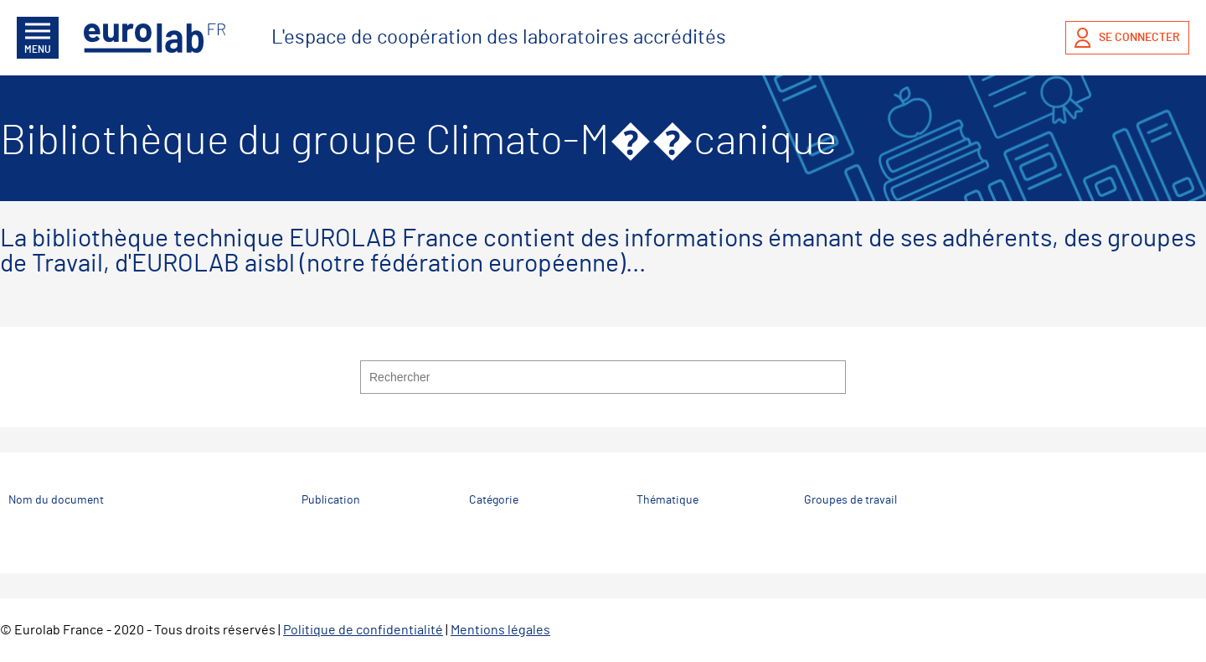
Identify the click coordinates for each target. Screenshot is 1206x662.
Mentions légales (500, 630)
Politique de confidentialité (363, 630)
